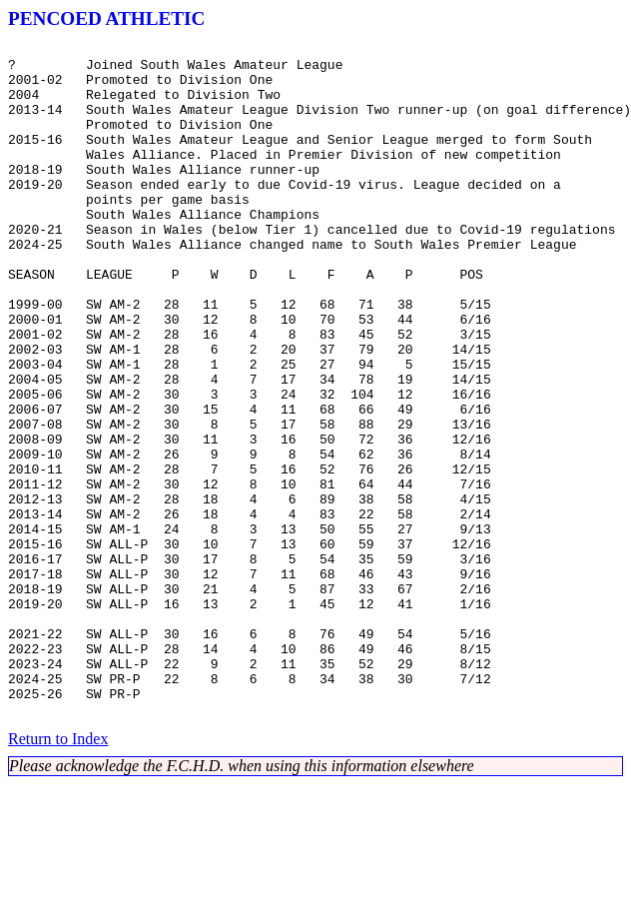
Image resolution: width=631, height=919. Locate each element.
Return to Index (58, 873)
